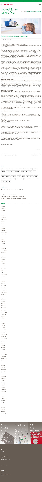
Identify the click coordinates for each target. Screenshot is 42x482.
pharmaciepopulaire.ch (5, 459)
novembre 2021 (4, 272)
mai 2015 (3, 405)
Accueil (22, 11)
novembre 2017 (4, 354)
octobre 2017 (3, 356)
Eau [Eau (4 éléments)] (26, 171)
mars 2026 (3, 206)
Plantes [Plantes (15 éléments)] (23, 176)
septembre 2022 (4, 254)
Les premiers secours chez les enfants (10, 155)
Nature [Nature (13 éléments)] (3, 176)
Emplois (2, 475)
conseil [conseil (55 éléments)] (12, 171)
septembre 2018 (4, 338)
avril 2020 (3, 303)
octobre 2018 (3, 336)
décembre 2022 (4, 250)
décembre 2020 (4, 290)
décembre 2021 (4, 270)
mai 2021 (3, 279)
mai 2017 (3, 363)
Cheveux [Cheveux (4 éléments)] (8, 171)
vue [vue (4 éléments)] (6, 181)
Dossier (25, 11)
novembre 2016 (4, 374)
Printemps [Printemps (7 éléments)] (31, 176)
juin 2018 (3, 343)
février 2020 (3, 307)
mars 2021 (3, 283)
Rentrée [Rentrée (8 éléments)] (36, 176)
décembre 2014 (4, 416)
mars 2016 (3, 387)
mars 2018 (3, 349)
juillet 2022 (3, 257)
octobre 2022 (3, 252)
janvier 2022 (3, 268)
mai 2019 (3, 323)
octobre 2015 (3, 396)
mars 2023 (3, 246)
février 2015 (3, 411)
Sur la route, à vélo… (34, 155)
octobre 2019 (3, 314)
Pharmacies (3, 472)
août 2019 (3, 318)
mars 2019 (3, 327)
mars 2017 (3, 367)
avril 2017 (3, 365)
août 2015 (3, 400)
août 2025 (3, 210)
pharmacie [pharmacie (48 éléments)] (19, 176)
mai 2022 (3, 261)
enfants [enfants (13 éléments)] (30, 171)
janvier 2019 (3, 332)
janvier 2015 (3, 413)
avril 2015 (3, 407)
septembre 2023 (4, 237)
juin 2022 (3, 259)
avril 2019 (3, 325)
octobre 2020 (3, 294)
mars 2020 (3, 305)
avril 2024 (3, 226)
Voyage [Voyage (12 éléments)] (3, 181)
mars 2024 (3, 228)
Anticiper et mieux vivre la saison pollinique (9, 194)
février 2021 (3, 285)
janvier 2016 (3, 391)
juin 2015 (2, 402)
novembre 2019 (4, 312)
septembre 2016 (4, 378)
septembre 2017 (4, 358)
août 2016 (3, 380)
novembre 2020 (4, 292)
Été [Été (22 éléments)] (9, 181)
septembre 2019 (4, 316)
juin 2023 (3, 241)
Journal (2, 451)
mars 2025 (3, 215)
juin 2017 (2, 360)
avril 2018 (3, 347)
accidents (38, 149)
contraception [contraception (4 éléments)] (17, 171)
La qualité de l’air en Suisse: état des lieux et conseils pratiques (12, 196)
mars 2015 (3, 409)
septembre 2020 (4, 296)
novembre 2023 (4, 232)
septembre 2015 (4, 398)
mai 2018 (3, 345)
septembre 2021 (4, 274)
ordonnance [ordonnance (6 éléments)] (13, 176)
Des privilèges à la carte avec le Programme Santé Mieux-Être (12, 189)
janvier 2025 (3, 217)
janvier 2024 (3, 230)
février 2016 (3, 389)
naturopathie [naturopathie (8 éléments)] (8, 176)
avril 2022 (3, 263)
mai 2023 (3, 243)
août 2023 (3, 239)
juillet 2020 (3, 299)
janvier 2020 (3, 310)
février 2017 (3, 369)
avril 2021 (3, 281)
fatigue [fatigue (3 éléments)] (34, 171)
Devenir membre (4, 449)
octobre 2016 (3, 376)
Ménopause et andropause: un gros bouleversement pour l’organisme (13, 198)
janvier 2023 (3, 248)
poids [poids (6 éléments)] (27, 176)
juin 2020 (3, 301)
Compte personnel (4, 456)
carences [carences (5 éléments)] (3, 171)
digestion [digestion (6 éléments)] (22, 171)
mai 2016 (3, 385)
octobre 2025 (3, 208)
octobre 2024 (3, 221)
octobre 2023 (3, 235)
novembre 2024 (4, 219)
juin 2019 (3, 321)
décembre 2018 (4, 334)
